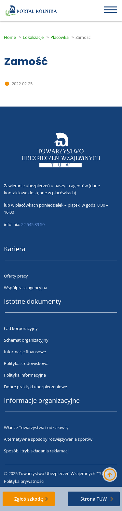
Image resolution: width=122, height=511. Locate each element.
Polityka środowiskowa (26, 363)
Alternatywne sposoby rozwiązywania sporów (48, 439)
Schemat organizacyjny (26, 340)
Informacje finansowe (25, 352)
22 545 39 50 (33, 224)
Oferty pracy (16, 276)
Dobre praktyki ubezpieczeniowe (35, 387)
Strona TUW (93, 499)
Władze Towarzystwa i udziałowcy (36, 427)
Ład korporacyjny (21, 328)
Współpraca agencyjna (25, 287)
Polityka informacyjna (25, 375)
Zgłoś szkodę (28, 499)
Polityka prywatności (24, 481)
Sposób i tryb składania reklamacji (36, 451)
